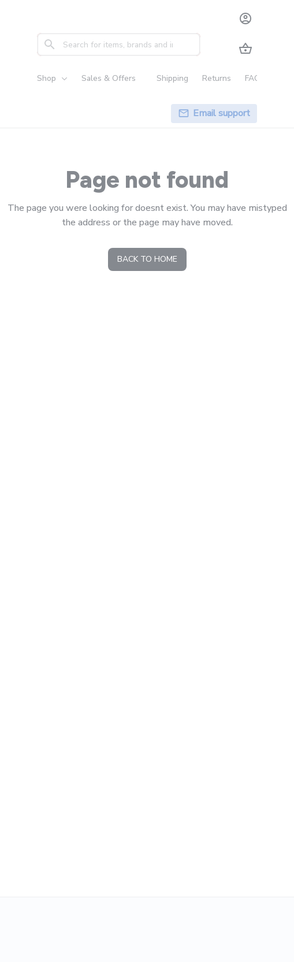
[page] (221, 113)
